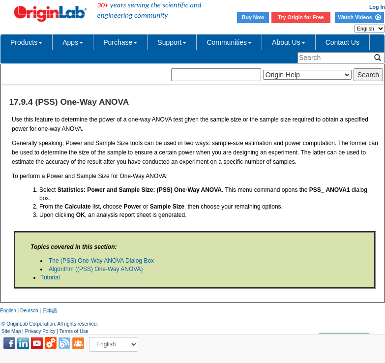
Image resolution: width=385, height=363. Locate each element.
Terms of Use (74, 331)
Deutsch (29, 310)
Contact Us (342, 42)
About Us (288, 42)
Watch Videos (359, 17)
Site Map (11, 331)
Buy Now (253, 17)
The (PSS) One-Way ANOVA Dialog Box (101, 260)
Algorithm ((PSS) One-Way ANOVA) (96, 269)
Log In (377, 7)
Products (26, 42)
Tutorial (50, 277)
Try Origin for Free (301, 17)
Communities (229, 42)
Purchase (120, 42)
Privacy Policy (40, 331)
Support (171, 42)
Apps (72, 42)
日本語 (49, 310)
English (8, 310)
